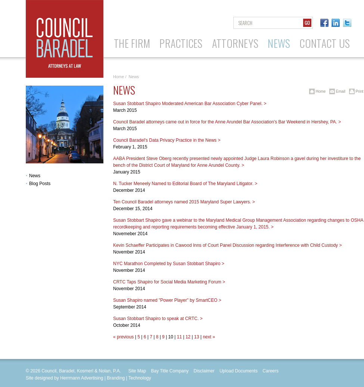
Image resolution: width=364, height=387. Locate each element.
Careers (270, 371)
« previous (123, 337)
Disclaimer (204, 371)
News (279, 43)
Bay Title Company (170, 371)
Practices (181, 43)
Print (354, 91)
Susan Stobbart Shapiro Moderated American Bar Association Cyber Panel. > (190, 103)
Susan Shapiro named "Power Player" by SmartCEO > (167, 300)
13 (196, 337)
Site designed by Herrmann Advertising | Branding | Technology (88, 378)
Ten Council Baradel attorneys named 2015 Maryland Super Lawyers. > (184, 202)
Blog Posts (39, 183)
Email (336, 91)
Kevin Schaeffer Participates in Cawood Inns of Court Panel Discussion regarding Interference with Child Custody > (227, 245)
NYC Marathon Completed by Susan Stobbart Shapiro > (168, 263)
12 (188, 337)
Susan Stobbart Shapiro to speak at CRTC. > (158, 318)
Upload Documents (239, 371)
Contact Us (324, 43)
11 (179, 337)
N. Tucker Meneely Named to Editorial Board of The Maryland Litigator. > (185, 183)
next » (209, 337)
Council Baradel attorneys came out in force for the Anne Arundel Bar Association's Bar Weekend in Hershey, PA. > (227, 122)
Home (118, 76)
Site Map (137, 371)
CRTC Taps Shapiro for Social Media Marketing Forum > (169, 282)
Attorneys (235, 43)
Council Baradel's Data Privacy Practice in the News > (166, 140)
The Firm (132, 43)
